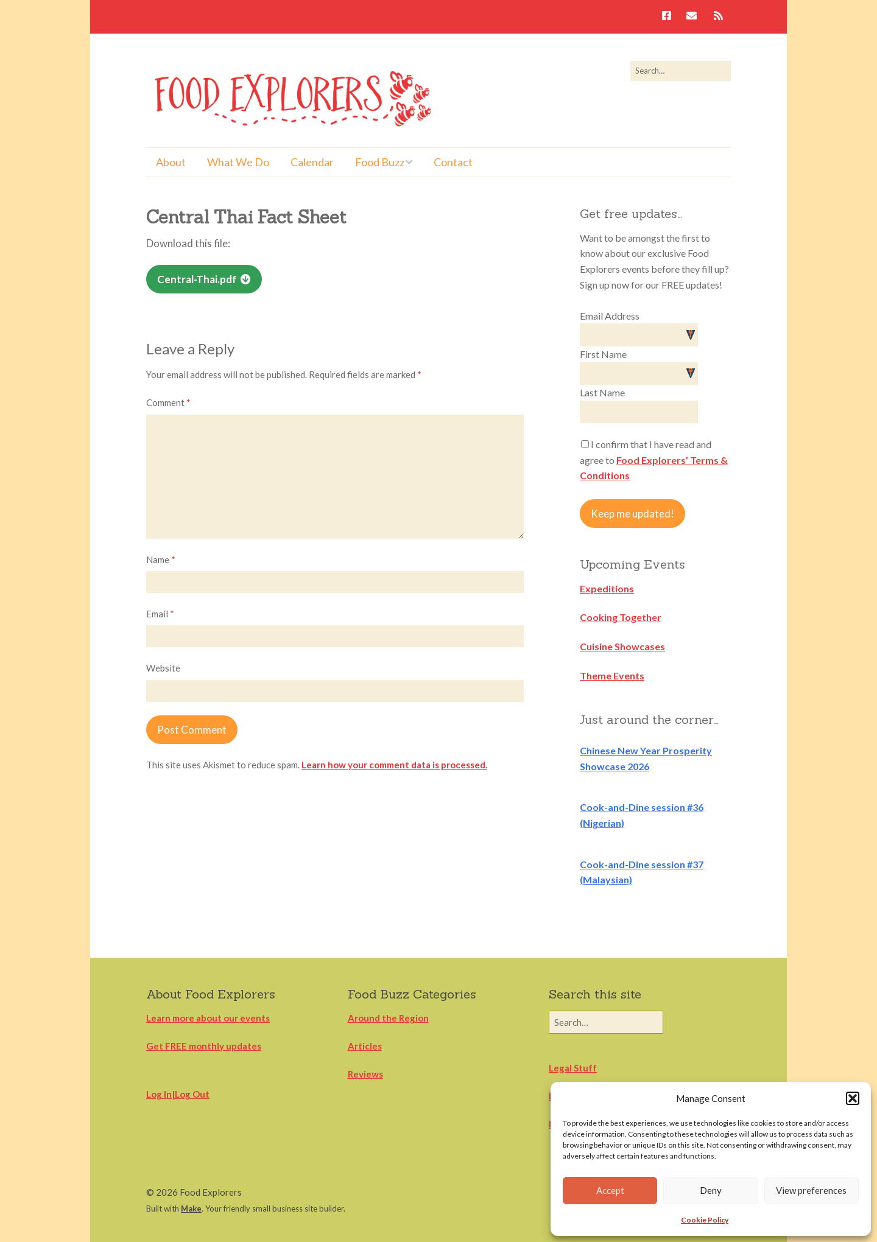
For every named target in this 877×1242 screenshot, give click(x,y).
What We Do (238, 162)
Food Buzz (379, 162)
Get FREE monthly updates (203, 1045)
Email (160, 613)
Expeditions (607, 588)
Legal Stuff (573, 1067)
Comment (168, 402)
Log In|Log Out (178, 1094)
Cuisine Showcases (622, 646)
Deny (711, 1190)
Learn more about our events (208, 1017)
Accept (610, 1190)
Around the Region (388, 1017)
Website (163, 667)
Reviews (365, 1073)
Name (160, 559)
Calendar (312, 162)
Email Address (609, 315)
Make (191, 1208)
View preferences (811, 1190)
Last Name (602, 392)
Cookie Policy (704, 1219)
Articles (365, 1045)
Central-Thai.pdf (197, 279)
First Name (603, 354)
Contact (453, 162)
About (171, 162)
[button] (853, 1098)
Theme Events (612, 675)
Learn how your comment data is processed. (394, 764)
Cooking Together (620, 617)
